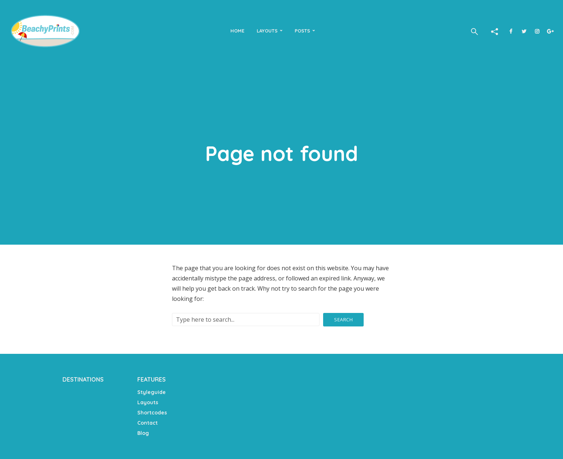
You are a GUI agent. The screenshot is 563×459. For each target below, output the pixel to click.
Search (343, 319)
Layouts (267, 31)
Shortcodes (152, 412)
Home (237, 31)
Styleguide (151, 392)
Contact (147, 423)
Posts (302, 31)
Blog (143, 433)
